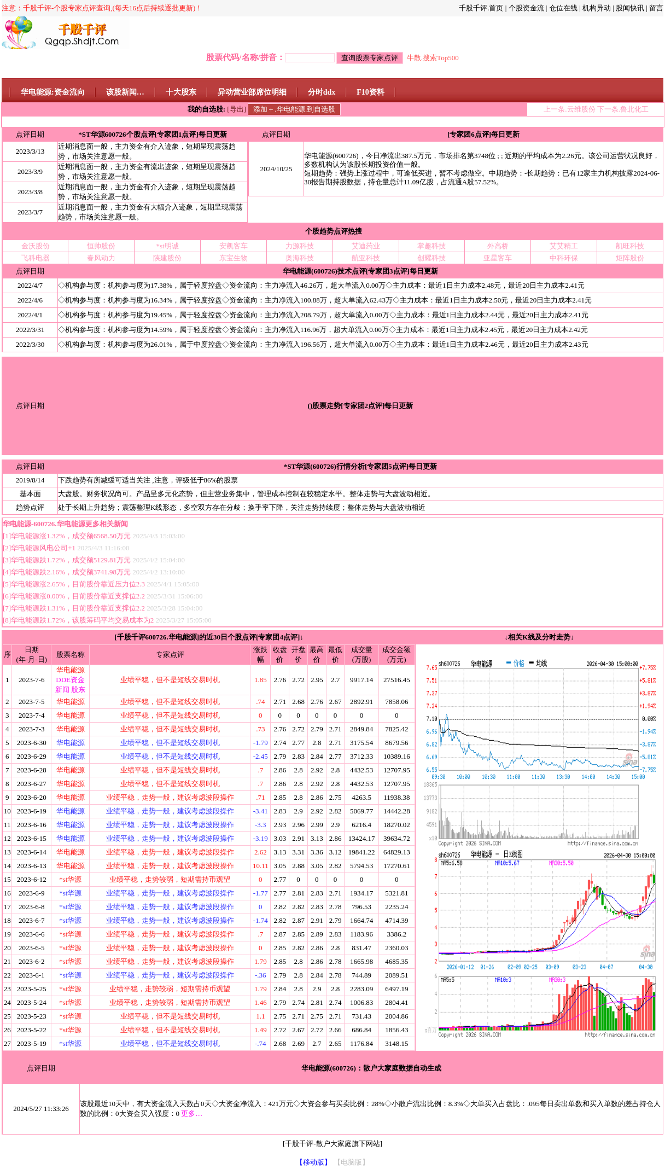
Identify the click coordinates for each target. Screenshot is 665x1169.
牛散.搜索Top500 (433, 58)
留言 (656, 8)
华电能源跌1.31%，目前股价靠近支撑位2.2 (78, 608)
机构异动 (596, 8)
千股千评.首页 (481, 8)
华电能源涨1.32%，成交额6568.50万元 (71, 536)
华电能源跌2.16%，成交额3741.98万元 (71, 572)
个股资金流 (526, 8)
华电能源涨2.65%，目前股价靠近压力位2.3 (78, 584)
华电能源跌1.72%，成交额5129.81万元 (71, 560)
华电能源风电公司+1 (44, 548)
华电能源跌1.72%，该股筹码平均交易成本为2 (82, 620)
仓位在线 (563, 8)
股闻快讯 (630, 8)
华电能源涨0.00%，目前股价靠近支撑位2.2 (78, 596)
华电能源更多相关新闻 (92, 524)
